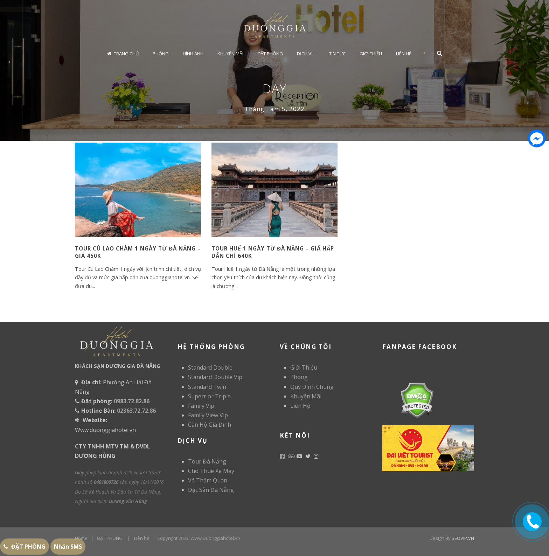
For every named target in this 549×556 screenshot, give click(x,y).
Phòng (161, 53)
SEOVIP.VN (463, 538)
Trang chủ (123, 53)
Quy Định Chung (312, 387)
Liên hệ (141, 538)
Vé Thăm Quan (207, 480)
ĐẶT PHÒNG (110, 538)
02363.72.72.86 (136, 410)
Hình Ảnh (193, 53)
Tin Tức (337, 53)
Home (81, 538)
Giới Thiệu (371, 53)
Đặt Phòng (270, 53)
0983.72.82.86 (132, 401)
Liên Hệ (403, 53)
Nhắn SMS (68, 546)
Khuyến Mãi (230, 53)
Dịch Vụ (305, 53)
